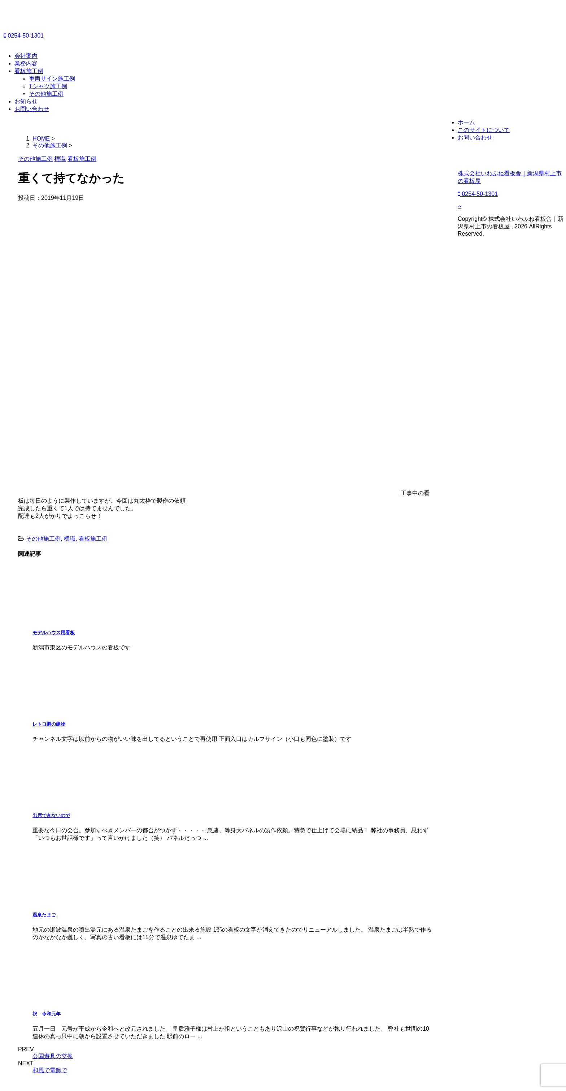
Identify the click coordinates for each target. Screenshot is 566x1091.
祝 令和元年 (46, 1014)
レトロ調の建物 (48, 724)
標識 (69, 539)
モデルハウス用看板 (53, 632)
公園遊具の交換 (52, 1056)
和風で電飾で (49, 1070)
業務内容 (26, 63)
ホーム (466, 122)
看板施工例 (28, 71)
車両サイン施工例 (52, 79)
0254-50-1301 (24, 36)
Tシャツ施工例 (48, 86)
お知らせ (26, 101)
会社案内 (26, 56)
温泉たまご (44, 915)
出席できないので (51, 815)
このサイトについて (484, 130)
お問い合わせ (31, 109)
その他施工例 (46, 94)
